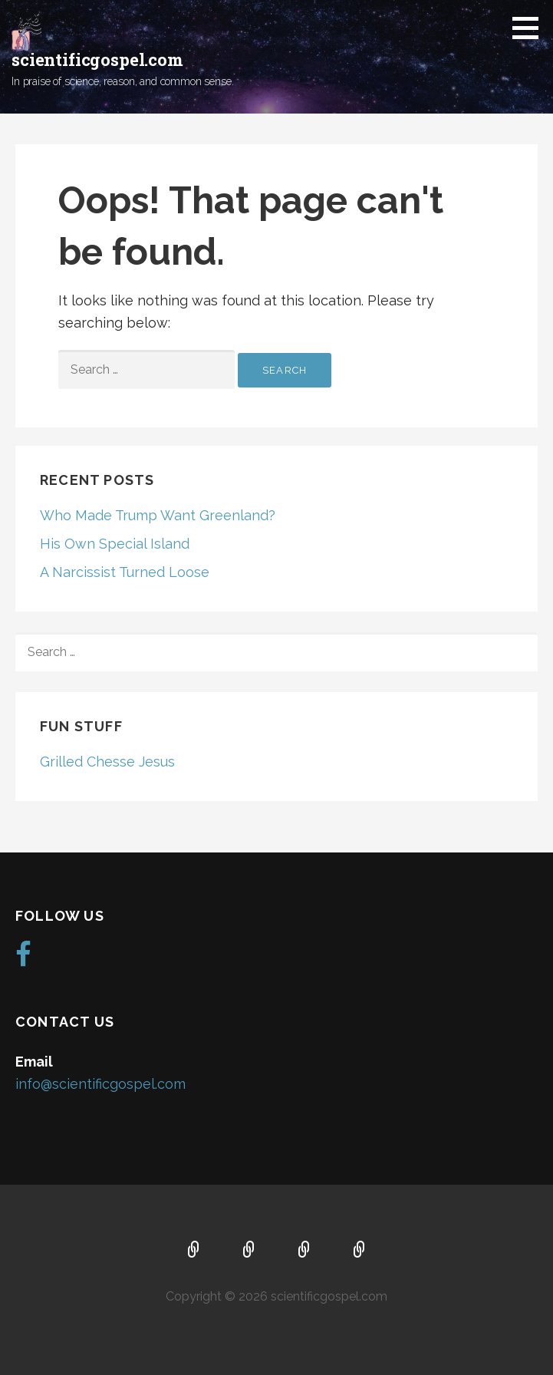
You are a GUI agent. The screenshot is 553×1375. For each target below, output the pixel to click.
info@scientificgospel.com (100, 1084)
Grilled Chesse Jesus (107, 761)
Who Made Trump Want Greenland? (157, 515)
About (249, 1250)
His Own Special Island (114, 544)
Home (194, 1250)
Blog (359, 1250)
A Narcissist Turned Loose (124, 572)
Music (304, 1250)
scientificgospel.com (97, 59)
